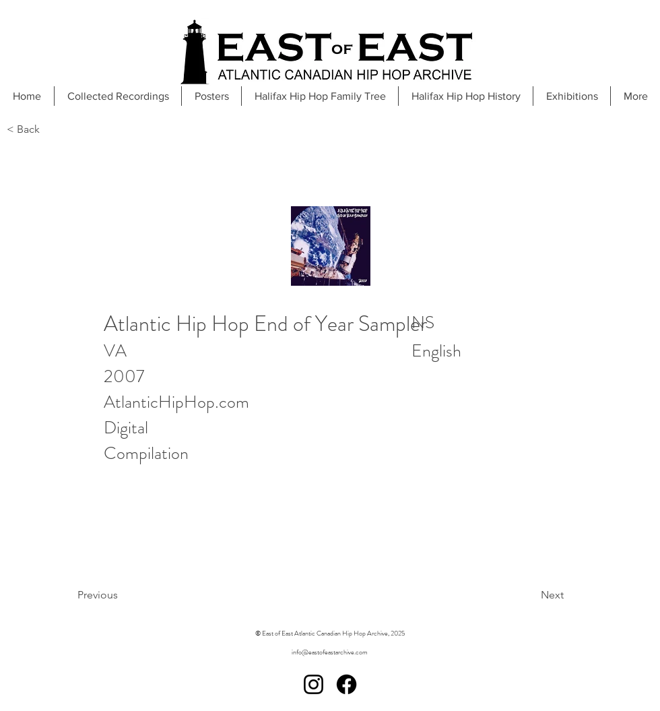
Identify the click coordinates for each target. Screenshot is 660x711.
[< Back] (51, 130)
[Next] (518, 595)
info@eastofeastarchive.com (330, 652)
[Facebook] (346, 684)
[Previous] (132, 595)
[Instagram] (313, 684)
